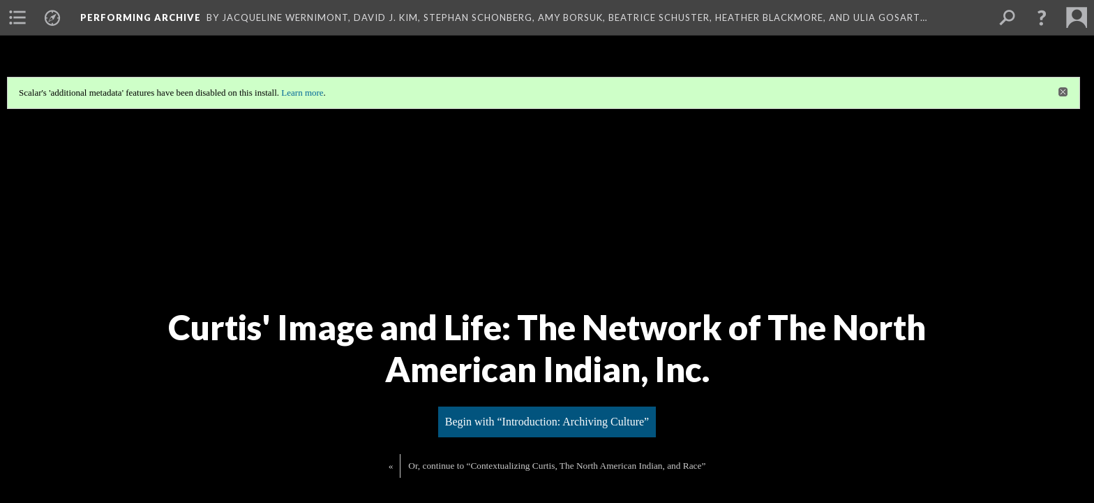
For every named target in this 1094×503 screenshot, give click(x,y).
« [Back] (391, 465)
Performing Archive (140, 17)
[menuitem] (17, 17)
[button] (1041, 17)
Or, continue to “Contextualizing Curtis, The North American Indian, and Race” (556, 465)
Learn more (302, 92)
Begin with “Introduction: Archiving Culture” (547, 422)
